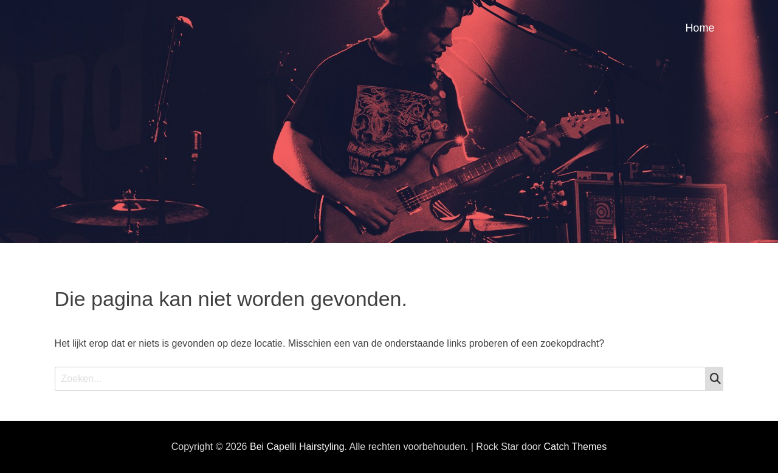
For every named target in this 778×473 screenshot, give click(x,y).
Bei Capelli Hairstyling (297, 446)
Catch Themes (575, 446)
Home (699, 28)
